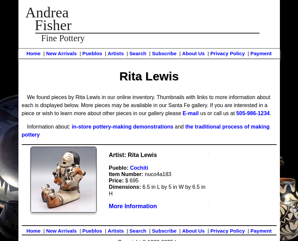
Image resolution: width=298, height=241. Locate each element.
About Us (193, 53)
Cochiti (139, 168)
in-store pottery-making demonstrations (122, 127)
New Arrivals (61, 53)
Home (33, 53)
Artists (116, 53)
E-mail (191, 113)
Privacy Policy (227, 53)
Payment (261, 53)
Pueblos (92, 53)
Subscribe (164, 53)
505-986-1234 (253, 113)
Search (137, 53)
